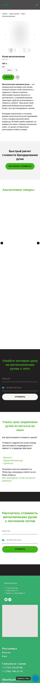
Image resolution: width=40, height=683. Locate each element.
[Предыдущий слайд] (5, 34)
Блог (4, 565)
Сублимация (8, 607)
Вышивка (7, 592)
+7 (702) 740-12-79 (11, 499)
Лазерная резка (10, 623)
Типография (8, 631)
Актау (5, 665)
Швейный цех (11, 588)
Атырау (6, 662)
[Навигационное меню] (37, 5)
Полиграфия (8, 627)
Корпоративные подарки (15, 635)
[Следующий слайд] (34, 34)
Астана (6, 659)
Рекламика (9, 557)
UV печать (7, 604)
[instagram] (6, 508)
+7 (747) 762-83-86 (11, 497)
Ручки (23, 14)
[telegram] (9, 508)
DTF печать (8, 601)
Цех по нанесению (14, 598)
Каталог (6, 561)
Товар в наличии (14, 14)
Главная (4, 14)
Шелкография (9, 610)
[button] (20, 166)
